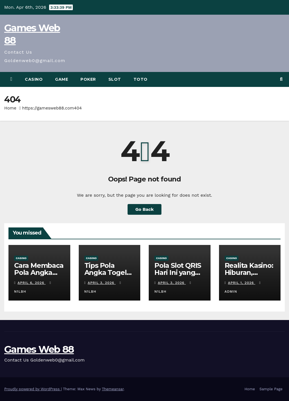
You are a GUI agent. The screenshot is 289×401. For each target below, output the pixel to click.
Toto (140, 79)
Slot (114, 79)
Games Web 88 (39, 349)
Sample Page (271, 389)
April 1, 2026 (241, 283)
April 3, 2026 (102, 283)
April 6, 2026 (31, 283)
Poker (88, 79)
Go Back (144, 209)
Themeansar (113, 389)
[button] (281, 79)
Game (61, 79)
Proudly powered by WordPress (32, 389)
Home (10, 108)
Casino (34, 79)
